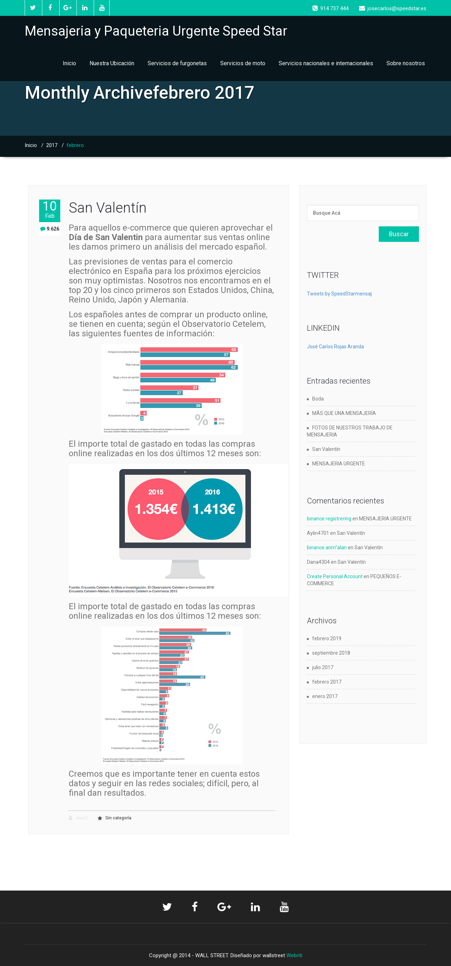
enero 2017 (325, 696)
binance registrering (329, 518)
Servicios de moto (242, 63)
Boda (318, 399)
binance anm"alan (327, 547)
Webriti (294, 955)
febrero (75, 145)
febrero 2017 (326, 682)
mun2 (78, 818)
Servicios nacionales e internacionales (326, 63)
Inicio (69, 63)
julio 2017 (322, 667)
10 (49, 210)
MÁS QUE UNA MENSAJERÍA (344, 413)
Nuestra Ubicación (111, 63)
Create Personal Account (335, 576)
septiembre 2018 (331, 653)
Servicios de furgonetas (177, 63)
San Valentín (108, 208)
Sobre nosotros (406, 63)
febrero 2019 (326, 638)
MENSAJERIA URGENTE (338, 463)
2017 (51, 145)
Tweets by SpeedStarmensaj (339, 293)
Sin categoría (118, 817)
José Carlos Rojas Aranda (335, 346)
